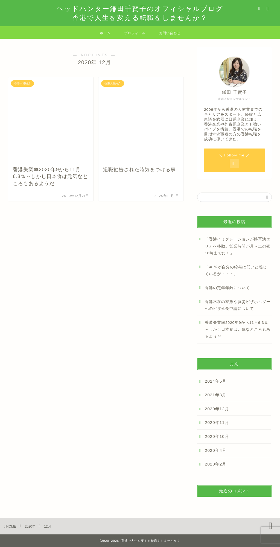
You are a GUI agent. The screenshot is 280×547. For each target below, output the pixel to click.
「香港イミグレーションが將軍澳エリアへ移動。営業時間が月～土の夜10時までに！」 (237, 246)
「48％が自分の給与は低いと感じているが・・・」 (236, 270)
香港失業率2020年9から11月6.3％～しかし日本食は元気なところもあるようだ (237, 330)
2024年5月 (215, 381)
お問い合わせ (169, 33)
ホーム (105, 33)
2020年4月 (215, 450)
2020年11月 (217, 422)
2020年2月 (215, 464)
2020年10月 (217, 436)
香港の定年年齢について (227, 288)
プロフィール (134, 33)
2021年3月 (215, 394)
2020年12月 (217, 408)
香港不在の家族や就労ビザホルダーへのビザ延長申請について (237, 305)
